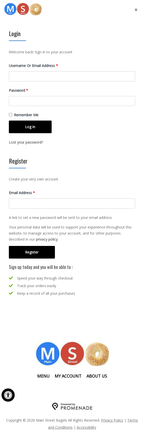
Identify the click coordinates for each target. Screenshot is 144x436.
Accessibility (86, 427)
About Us (97, 376)
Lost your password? (26, 142)
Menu (43, 376)
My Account (68, 376)
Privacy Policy (112, 420)
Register (31, 252)
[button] (8, 395)
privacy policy (47, 239)
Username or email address (40, 65)
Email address (29, 192)
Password (25, 90)
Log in (30, 126)
